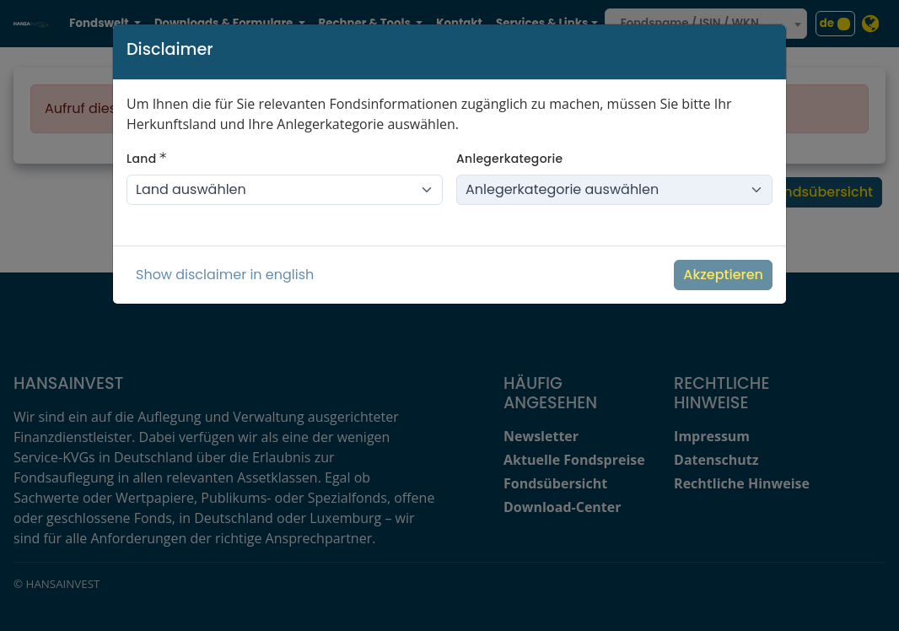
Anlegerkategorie (509, 158)
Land (147, 158)
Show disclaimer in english (225, 274)
